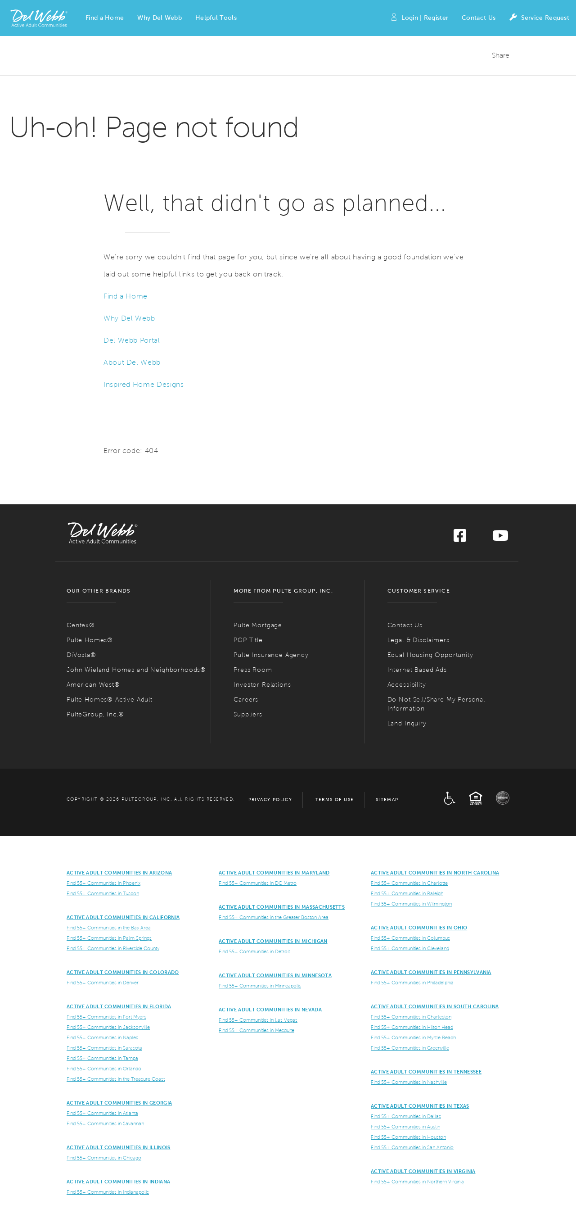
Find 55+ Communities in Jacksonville (108, 1027)
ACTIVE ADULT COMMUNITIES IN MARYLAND (274, 872)
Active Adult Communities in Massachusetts (282, 907)
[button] (105, 18)
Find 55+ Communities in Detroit (254, 951)
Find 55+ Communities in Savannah (105, 1123)
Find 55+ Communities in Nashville (409, 1082)
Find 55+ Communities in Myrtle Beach (413, 1037)
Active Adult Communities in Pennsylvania (431, 972)
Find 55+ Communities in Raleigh (407, 893)
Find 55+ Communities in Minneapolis (260, 985)
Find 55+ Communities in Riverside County (113, 948)
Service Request (539, 18)
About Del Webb (132, 362)
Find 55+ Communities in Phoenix (103, 883)
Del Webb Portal (132, 340)
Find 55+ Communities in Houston (408, 1137)
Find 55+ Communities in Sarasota (104, 1048)
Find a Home (126, 296)
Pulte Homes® (90, 640)
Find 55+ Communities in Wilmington (411, 903)
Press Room (253, 669)
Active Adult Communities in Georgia (119, 1102)
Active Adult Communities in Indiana (118, 1181)
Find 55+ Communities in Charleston (411, 1016)
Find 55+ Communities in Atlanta (102, 1113)
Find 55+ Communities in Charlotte (409, 883)
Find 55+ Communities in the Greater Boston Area (273, 917)
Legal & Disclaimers (418, 640)
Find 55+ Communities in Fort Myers (106, 1016)
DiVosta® (81, 655)
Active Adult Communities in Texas (420, 1106)
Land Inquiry (407, 723)
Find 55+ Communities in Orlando (104, 1068)
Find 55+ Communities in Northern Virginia (417, 1181)
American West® (93, 684)
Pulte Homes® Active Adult (110, 699)
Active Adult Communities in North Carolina (435, 872)
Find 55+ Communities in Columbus (410, 938)
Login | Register (419, 18)
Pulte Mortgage (258, 625)
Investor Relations (262, 684)
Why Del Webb (129, 318)
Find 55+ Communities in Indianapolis (108, 1192)
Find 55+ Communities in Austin (405, 1126)
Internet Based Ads (417, 669)
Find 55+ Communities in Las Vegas (258, 1020)
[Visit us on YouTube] (500, 538)
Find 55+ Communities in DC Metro (258, 883)
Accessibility (406, 684)
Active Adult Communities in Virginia (423, 1171)
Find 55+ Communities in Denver (103, 982)
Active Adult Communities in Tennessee (426, 1071)
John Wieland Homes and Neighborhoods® (136, 669)
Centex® (81, 625)
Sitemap (387, 799)
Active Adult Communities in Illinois (119, 1147)
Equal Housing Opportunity (430, 655)
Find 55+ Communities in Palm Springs (109, 938)
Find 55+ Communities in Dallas (406, 1116)
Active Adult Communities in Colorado (123, 972)
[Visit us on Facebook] (460, 538)
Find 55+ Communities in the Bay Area (109, 927)
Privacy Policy (270, 799)
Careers (246, 699)
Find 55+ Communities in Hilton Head (412, 1027)
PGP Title (248, 640)
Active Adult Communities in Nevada (270, 1009)
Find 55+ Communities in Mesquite (256, 1030)
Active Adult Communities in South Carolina (435, 1006)
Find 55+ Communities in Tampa (102, 1058)
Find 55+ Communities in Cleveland (410, 948)
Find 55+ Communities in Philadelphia (412, 982)
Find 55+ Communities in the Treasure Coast (116, 1079)
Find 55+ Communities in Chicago (104, 1157)
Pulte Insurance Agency (271, 655)
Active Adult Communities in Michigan (273, 941)
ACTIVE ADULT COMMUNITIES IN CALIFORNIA (123, 917)
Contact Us (478, 17)
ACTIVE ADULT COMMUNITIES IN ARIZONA (119, 872)
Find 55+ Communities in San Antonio (412, 1147)
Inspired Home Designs (144, 384)
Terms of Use (334, 799)
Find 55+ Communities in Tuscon (103, 893)
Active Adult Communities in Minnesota (275, 975)
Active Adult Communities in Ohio (419, 927)
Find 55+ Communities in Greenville (410, 1048)
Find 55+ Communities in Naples (102, 1037)
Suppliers (248, 714)
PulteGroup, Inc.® (95, 714)
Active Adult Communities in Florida (119, 1006)
